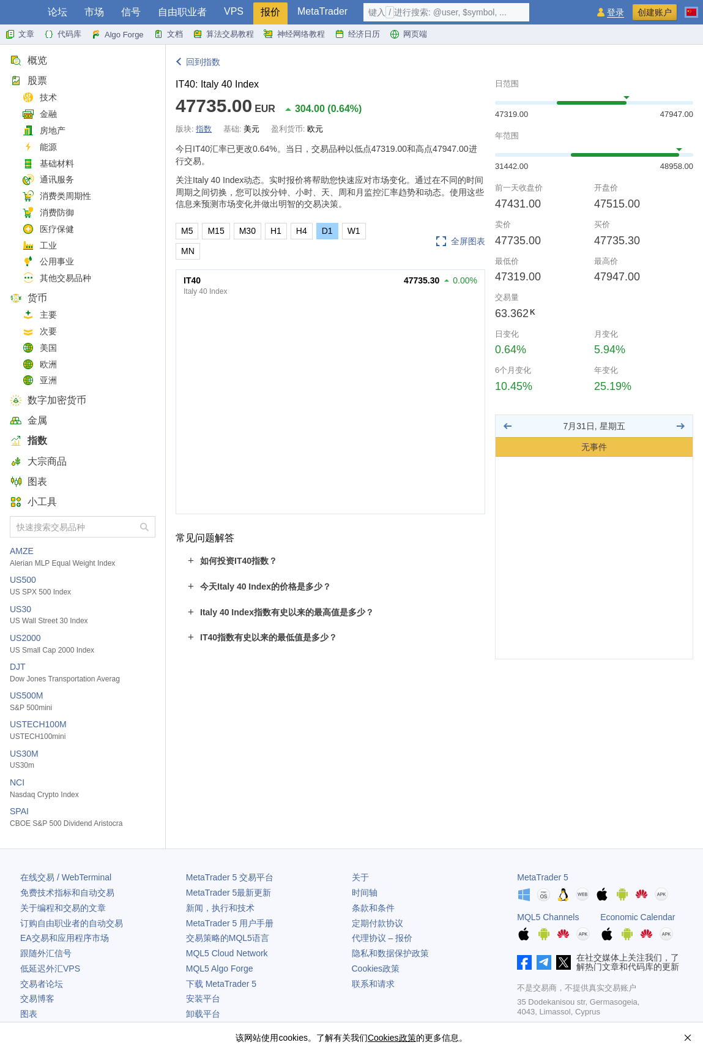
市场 (94, 12)
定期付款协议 (377, 923)
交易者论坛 (41, 984)
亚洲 (39, 380)
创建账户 (655, 12)
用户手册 (229, 923)
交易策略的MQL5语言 (227, 938)
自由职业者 (182, 12)
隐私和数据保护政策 (390, 953)
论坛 (57, 12)
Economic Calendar (637, 917)
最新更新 (229, 892)
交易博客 (37, 998)
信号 (131, 12)
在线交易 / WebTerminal (65, 877)
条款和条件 (373, 908)
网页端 (408, 34)
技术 (39, 97)
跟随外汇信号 (46, 953)
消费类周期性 (56, 196)
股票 (28, 80)
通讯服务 (48, 179)
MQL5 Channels (548, 917)
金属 (28, 420)
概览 (28, 60)
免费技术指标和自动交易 (67, 892)
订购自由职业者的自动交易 (71, 923)
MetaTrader (322, 11)
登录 (615, 12)
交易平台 (229, 877)
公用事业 (48, 262)
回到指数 (203, 62)
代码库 (62, 34)
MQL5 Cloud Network (227, 953)
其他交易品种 (56, 278)
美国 (39, 348)
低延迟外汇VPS (50, 968)
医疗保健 (48, 229)
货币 (28, 298)
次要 (39, 331)
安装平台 (203, 998)
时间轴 (365, 892)
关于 (360, 877)
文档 (168, 34)
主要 (39, 315)
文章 (19, 34)
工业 (39, 246)
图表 (28, 481)
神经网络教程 (294, 34)
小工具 (33, 502)
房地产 (43, 131)
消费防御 (48, 213)
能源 (39, 147)
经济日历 (357, 34)
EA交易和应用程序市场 (64, 938)
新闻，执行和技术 (220, 908)
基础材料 (48, 164)
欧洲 (39, 364)
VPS (234, 11)
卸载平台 (203, 1014)
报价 (270, 12)
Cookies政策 (376, 968)
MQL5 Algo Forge (219, 968)
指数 (28, 440)
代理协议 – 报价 (382, 938)
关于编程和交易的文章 (63, 908)
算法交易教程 (223, 34)
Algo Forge (117, 34)
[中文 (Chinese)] (691, 7)
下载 (221, 984)
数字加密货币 (48, 400)
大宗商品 (38, 461)
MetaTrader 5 (542, 877)
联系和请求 (373, 984)
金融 (39, 114)
